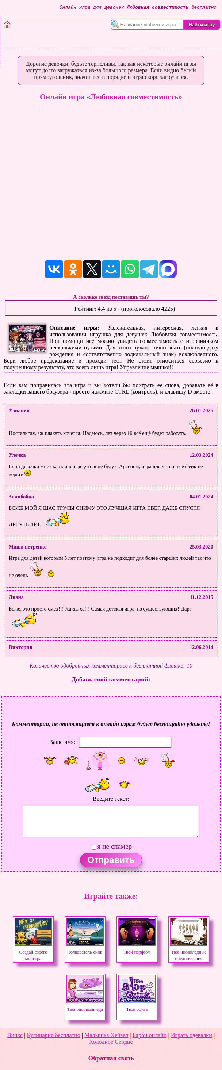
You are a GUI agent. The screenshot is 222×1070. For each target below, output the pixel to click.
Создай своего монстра (33, 952)
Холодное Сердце (111, 1042)
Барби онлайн (150, 1035)
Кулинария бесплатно (53, 1035)
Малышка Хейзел (106, 1035)
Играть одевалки (191, 1035)
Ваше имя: (62, 742)
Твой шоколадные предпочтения (188, 952)
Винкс (15, 1035)
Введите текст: (111, 799)
